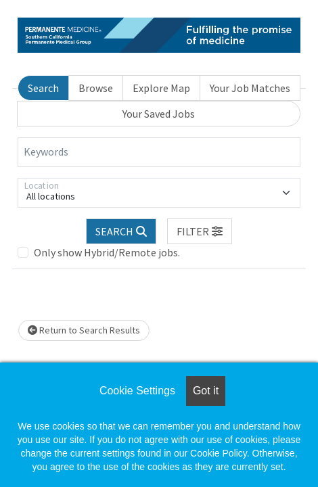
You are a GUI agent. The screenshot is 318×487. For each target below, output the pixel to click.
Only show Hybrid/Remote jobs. (107, 252)
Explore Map (161, 88)
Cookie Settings (137, 390)
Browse (95, 88)
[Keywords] (159, 152)
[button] (199, 231)
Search (43, 88)
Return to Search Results (84, 330)
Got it (206, 390)
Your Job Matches (250, 88)
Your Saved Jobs (158, 113)
